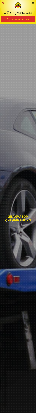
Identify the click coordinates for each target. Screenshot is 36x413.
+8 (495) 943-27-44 (18, 13)
